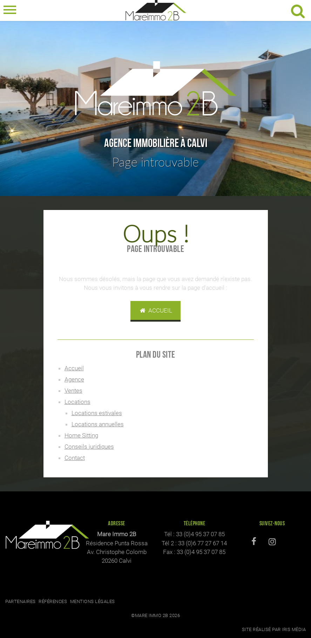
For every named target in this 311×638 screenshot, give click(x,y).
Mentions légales (92, 601)
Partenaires (20, 601)
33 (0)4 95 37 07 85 (200, 534)
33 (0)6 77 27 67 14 (202, 543)
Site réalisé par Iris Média (274, 629)
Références (53, 601)
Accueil (156, 310)
